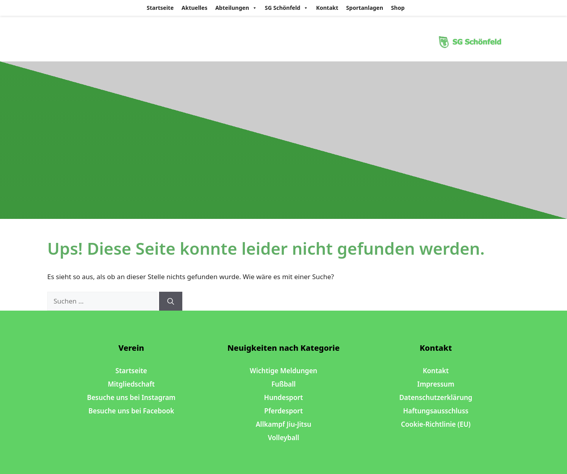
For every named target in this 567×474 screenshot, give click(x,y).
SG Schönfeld (286, 8)
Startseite (160, 7)
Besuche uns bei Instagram (131, 397)
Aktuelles (195, 7)
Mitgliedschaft (131, 384)
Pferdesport (283, 410)
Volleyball (283, 437)
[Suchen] (170, 301)
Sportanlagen (364, 7)
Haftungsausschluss (436, 410)
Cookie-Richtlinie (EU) (436, 424)
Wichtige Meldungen (283, 370)
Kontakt (327, 7)
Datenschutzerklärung (435, 397)
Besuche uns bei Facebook (131, 410)
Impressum (435, 384)
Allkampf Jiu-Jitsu (283, 424)
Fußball (283, 384)
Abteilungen (236, 8)
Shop (397, 7)
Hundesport (283, 397)
